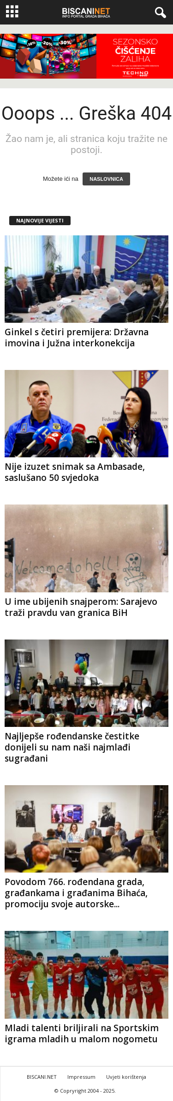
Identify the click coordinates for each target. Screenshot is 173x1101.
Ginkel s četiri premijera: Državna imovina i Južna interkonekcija (77, 337)
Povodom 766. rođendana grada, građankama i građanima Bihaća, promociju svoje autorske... (76, 893)
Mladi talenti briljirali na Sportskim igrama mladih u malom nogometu (82, 1033)
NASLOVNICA (106, 179)
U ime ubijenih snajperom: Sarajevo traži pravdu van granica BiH (81, 607)
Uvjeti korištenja (126, 1076)
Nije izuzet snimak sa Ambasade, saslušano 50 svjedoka (75, 472)
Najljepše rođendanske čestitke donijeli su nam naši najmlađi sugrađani (72, 747)
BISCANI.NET (42, 1076)
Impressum (81, 1076)
